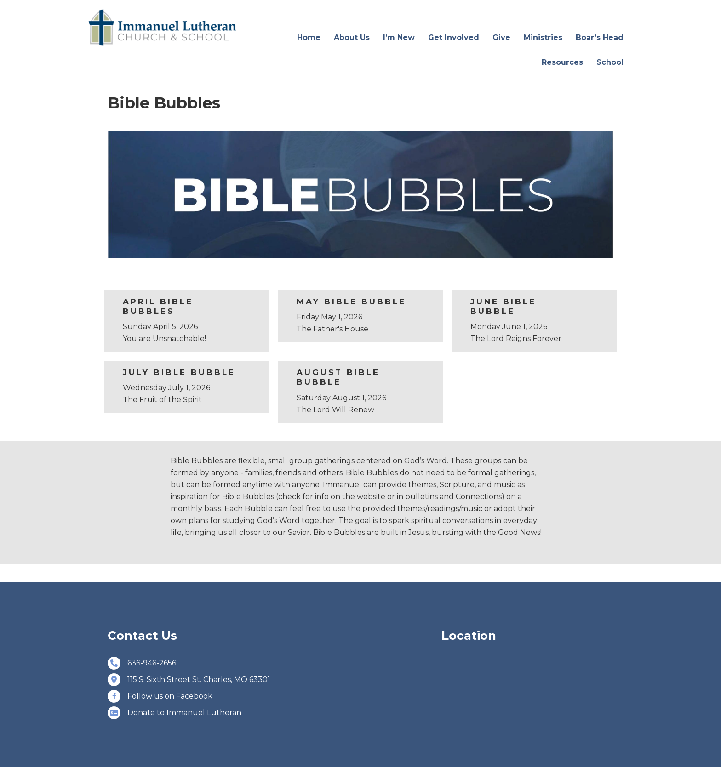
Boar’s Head (600, 37)
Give (501, 37)
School (610, 62)
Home (308, 37)
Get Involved (453, 37)
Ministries (543, 37)
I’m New (399, 37)
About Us (352, 37)
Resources (562, 62)
